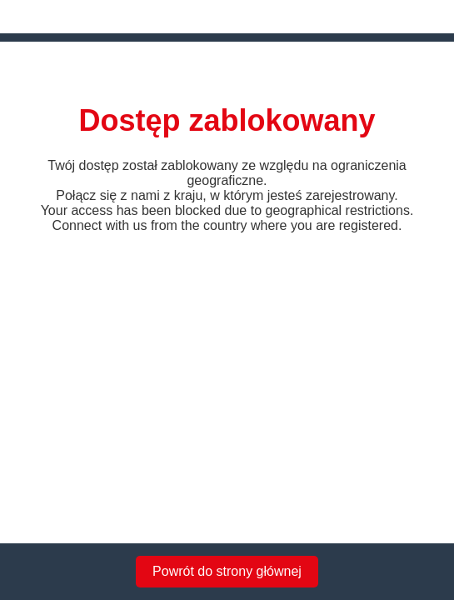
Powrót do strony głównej (227, 571)
